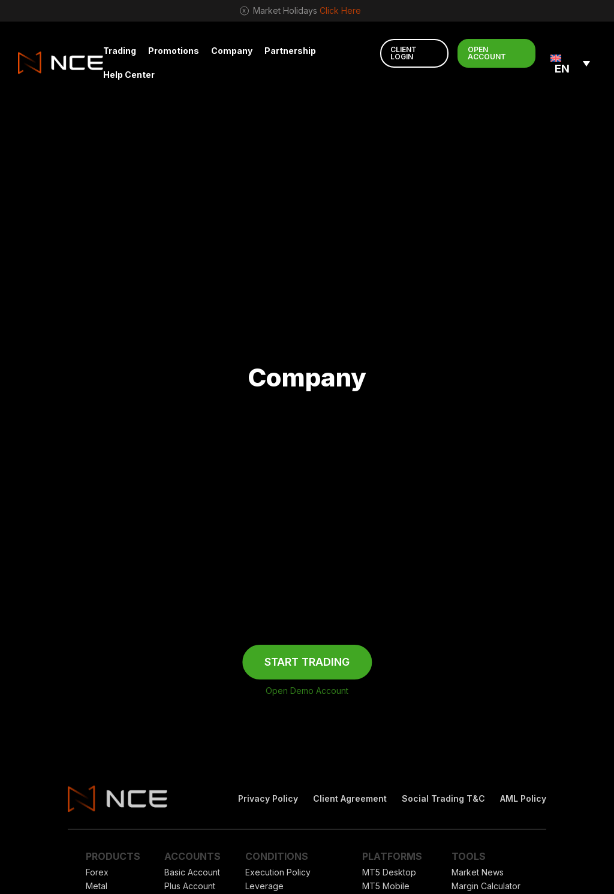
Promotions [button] (173, 51)
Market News (478, 872)
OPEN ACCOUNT (487, 53)
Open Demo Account (307, 690)
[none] (570, 63)
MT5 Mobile (386, 886)
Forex (97, 872)
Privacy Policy (268, 798)
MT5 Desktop (389, 872)
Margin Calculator (486, 886)
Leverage (264, 886)
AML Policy (523, 798)
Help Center (129, 75)
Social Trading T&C (443, 798)
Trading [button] (119, 51)
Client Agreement (350, 798)
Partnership (290, 51)
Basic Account (192, 872)
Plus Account (189, 886)
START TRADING (307, 662)
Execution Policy (278, 872)
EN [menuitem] (562, 68)
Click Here (340, 10)
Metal (96, 886)
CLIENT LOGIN (403, 53)
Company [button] (231, 51)
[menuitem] (570, 63)
